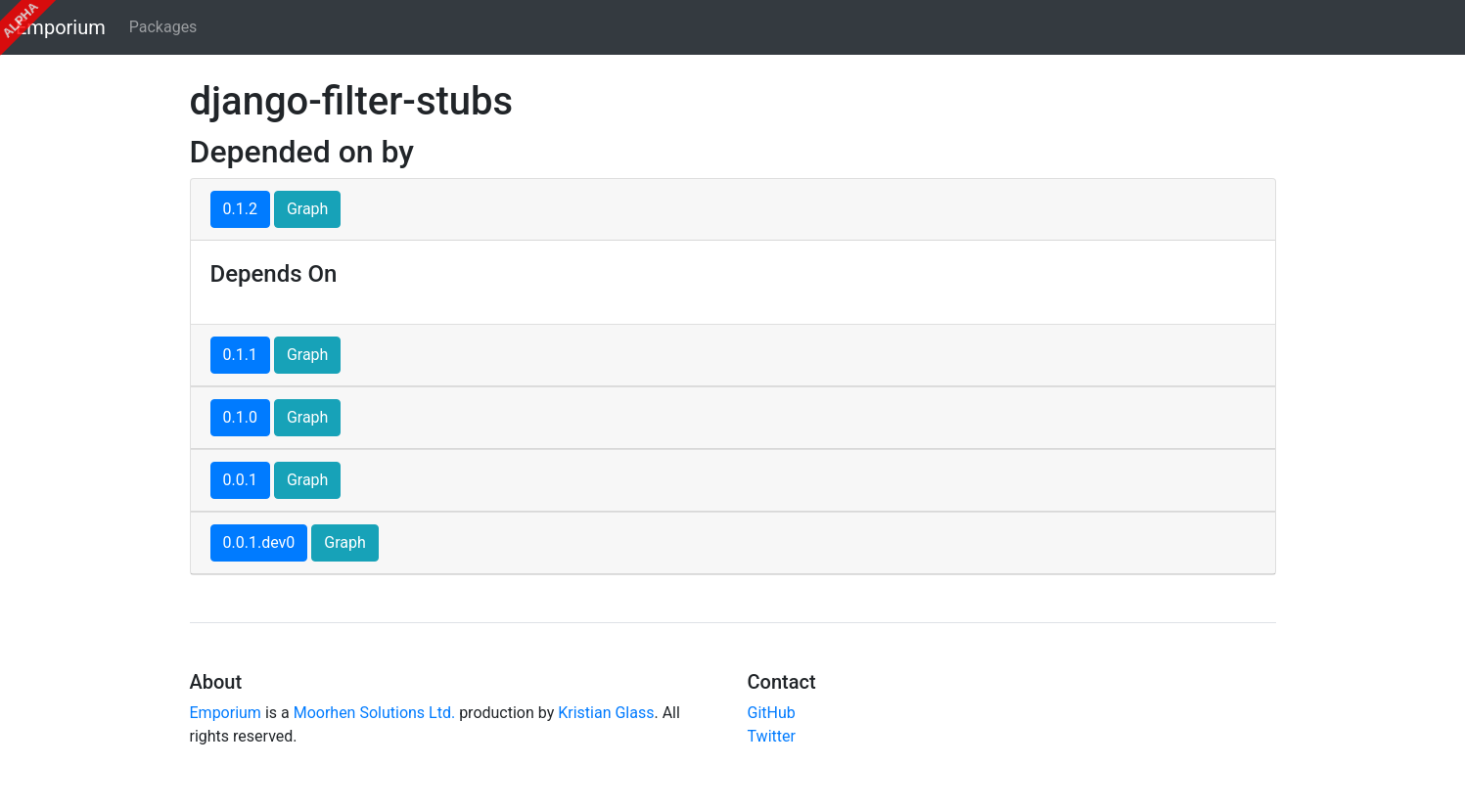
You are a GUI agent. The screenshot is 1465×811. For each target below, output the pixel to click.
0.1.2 (240, 209)
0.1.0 (240, 417)
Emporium (61, 27)
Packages (163, 27)
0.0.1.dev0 (259, 542)
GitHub (772, 712)
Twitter (772, 736)
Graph (308, 209)
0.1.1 (240, 354)
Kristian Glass (606, 712)
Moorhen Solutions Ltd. (374, 712)
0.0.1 (240, 480)
